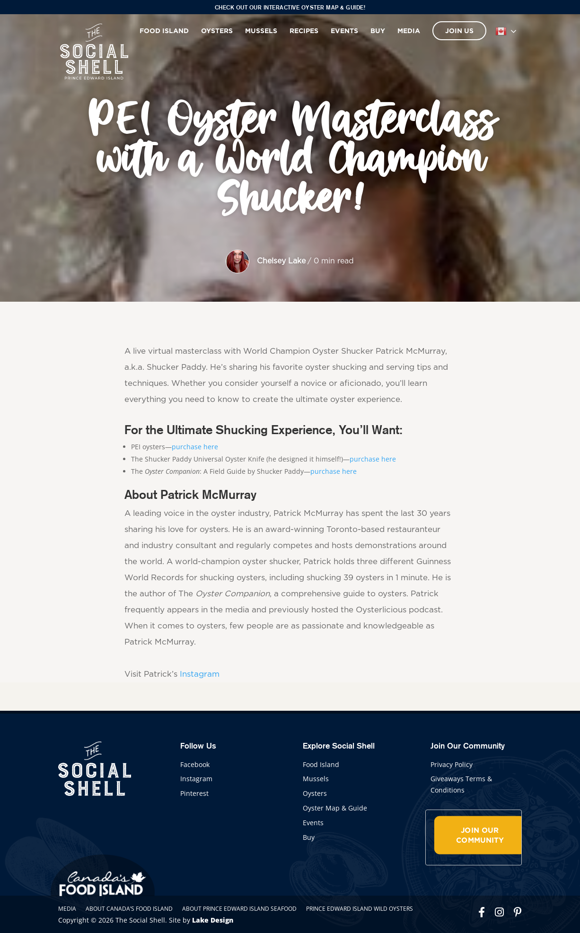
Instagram (200, 674)
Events (344, 30)
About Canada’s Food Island (129, 909)
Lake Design (212, 920)
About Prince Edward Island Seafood (239, 909)
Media (408, 30)
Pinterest (194, 793)
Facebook (195, 764)
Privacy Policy (452, 764)
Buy (377, 30)
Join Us (459, 30)
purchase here (195, 446)
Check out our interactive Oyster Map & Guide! (290, 7)
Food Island (164, 30)
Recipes (304, 30)
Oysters (217, 30)
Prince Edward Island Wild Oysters (359, 909)
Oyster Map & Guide (335, 807)
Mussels (261, 30)
